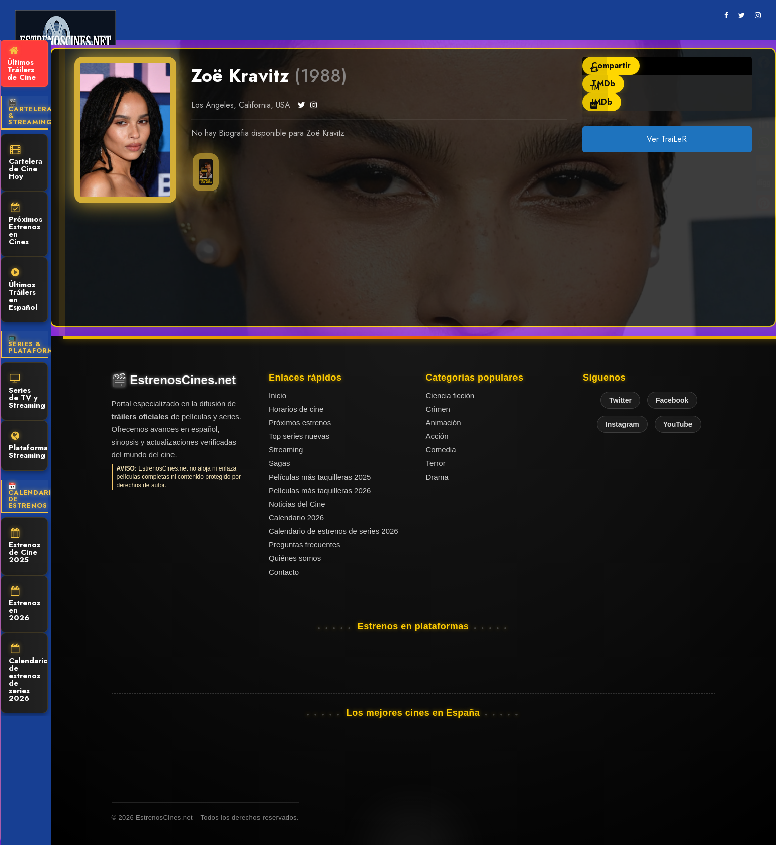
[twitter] (741, 15)
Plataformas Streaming (28, 446)
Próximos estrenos (300, 422)
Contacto (284, 572)
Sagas (279, 463)
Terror (436, 463)
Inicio (277, 395)
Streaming (286, 449)
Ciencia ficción (450, 395)
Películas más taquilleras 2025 (320, 477)
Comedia (441, 449)
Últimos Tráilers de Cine (21, 64)
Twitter (620, 400)
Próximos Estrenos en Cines (25, 225)
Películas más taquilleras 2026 (320, 490)
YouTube (678, 424)
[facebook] (726, 15)
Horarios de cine (296, 409)
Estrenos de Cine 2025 (24, 547)
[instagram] (758, 15)
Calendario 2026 (296, 517)
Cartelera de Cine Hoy (25, 163)
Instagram (622, 424)
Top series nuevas (299, 436)
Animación (443, 422)
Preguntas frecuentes (304, 544)
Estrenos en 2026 (24, 604)
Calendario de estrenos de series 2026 (28, 674)
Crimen (438, 409)
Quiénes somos (295, 558)
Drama (437, 477)
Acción (437, 436)
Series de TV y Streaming (27, 392)
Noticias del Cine (297, 504)
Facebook (672, 400)
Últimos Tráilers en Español (23, 290)
